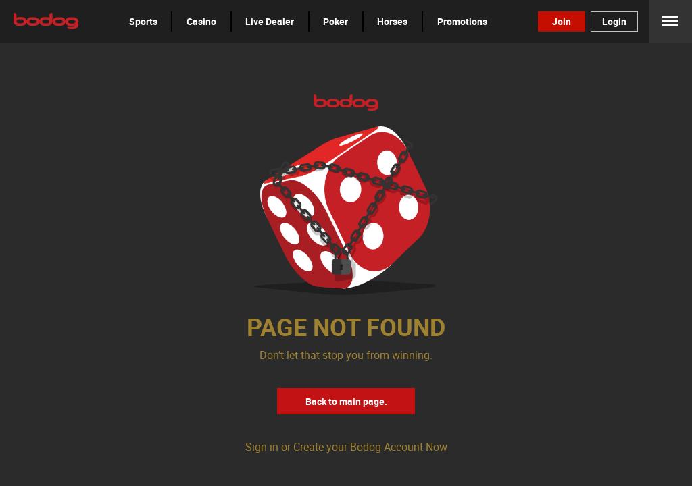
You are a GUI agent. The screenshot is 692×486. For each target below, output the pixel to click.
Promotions (462, 21)
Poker (335, 21)
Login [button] (614, 21)
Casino (201, 21)
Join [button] (561, 21)
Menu (670, 21)
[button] (143, 21)
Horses (392, 21)
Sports (143, 21)
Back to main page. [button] (346, 401)
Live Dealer (269, 21)
